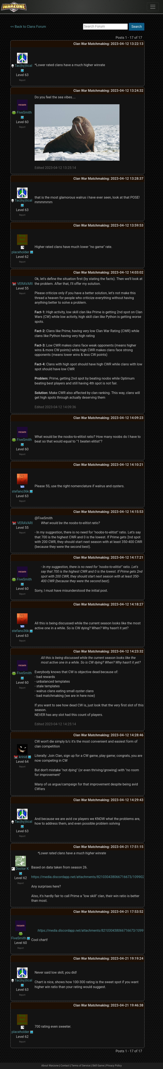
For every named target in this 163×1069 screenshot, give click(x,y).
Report (22, 80)
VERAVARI (25, 284)
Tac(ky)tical (23, 66)
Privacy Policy (114, 1065)
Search (136, 27)
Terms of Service (80, 1065)
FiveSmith (24, 112)
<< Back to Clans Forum (28, 27)
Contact (64, 1065)
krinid (23, 757)
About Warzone (50, 1065)
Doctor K (22, 869)
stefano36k (20, 491)
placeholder (20, 252)
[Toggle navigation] (153, 7)
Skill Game (98, 1065)
